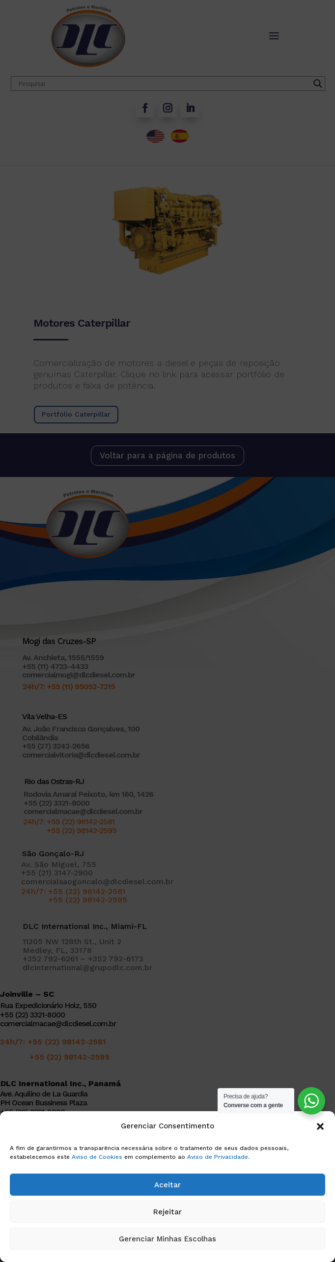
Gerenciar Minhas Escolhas (167, 1238)
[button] (320, 1126)
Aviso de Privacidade (217, 1156)
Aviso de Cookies (97, 1156)
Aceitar (167, 1184)
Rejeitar (167, 1211)
